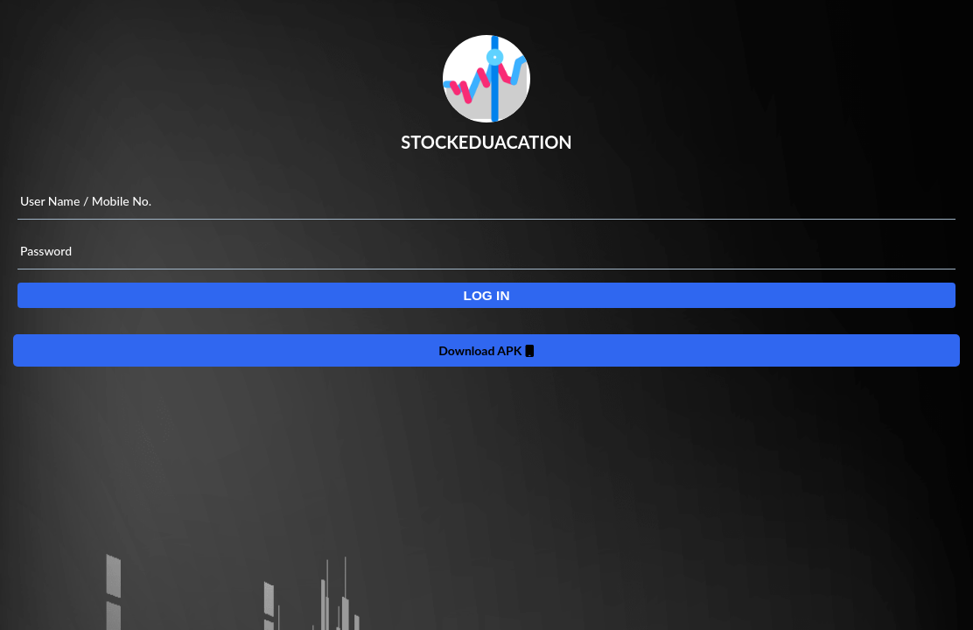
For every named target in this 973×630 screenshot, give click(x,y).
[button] (487, 295)
